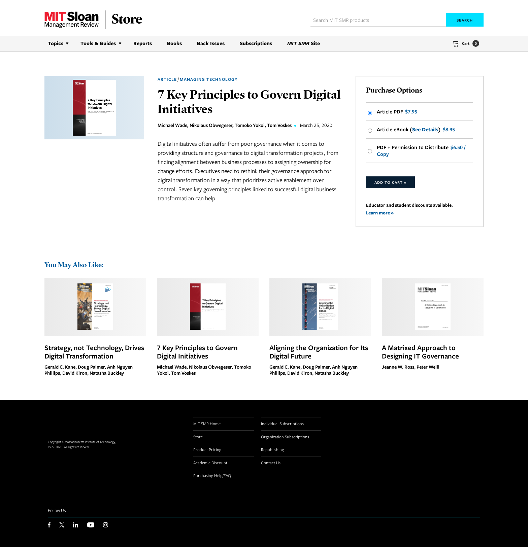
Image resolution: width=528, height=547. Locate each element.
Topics (55, 43)
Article (167, 79)
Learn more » (380, 212)
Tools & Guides (98, 43)
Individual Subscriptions (282, 423)
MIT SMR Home (207, 423)
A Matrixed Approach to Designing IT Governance (420, 352)
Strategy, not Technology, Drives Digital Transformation (94, 352)
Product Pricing (207, 449)
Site (303, 43)
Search (465, 20)
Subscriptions (256, 43)
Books (174, 43)
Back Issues (211, 43)
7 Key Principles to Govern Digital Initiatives (197, 352)
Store (198, 436)
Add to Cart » (390, 182)
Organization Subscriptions (285, 436)
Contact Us (270, 462)
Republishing (272, 449)
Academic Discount (210, 462)
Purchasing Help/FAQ (212, 475)
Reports (142, 43)
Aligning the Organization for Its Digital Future (318, 352)
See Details (425, 129)
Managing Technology (208, 79)
